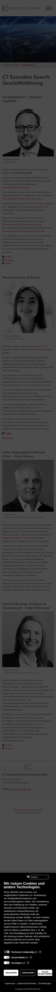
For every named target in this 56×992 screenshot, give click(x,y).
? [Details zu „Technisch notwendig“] (40, 952)
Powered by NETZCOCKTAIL (28, 989)
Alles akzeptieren (45, 973)
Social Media (18, 957)
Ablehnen (11, 973)
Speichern (28, 973)
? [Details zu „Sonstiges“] (28, 963)
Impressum (10, 983)
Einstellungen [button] (45, 983)
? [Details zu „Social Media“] (31, 957)
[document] (28, 915)
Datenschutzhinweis (27, 983)
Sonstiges (16, 963)
